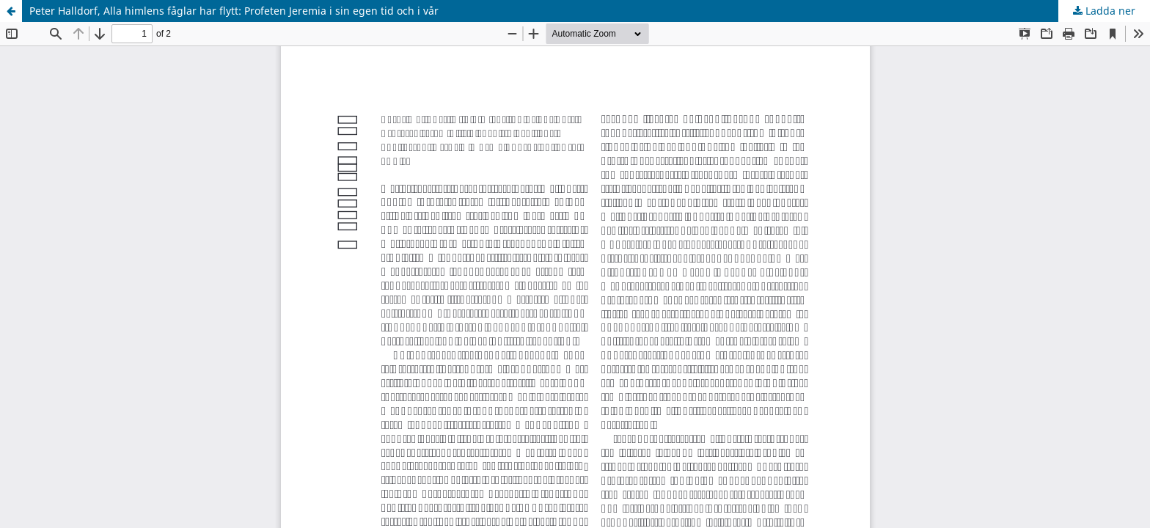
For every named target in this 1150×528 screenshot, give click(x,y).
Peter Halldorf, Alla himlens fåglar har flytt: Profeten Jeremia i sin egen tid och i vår (234, 11)
